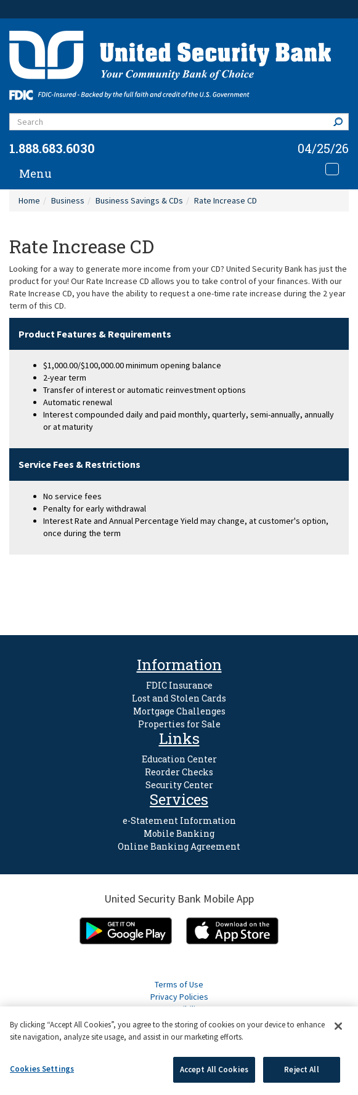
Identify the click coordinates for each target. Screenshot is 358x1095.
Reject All (301, 1069)
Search (341, 121)
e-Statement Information (179, 820)
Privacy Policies (179, 996)
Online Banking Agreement (179, 846)
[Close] (338, 1026)
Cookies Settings (42, 1069)
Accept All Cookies (214, 1069)
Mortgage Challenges (179, 711)
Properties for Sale (179, 724)
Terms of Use (179, 984)
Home (29, 200)
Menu (35, 173)
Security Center (179, 785)
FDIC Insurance (179, 685)
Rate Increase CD (225, 200)
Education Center (179, 759)
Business (67, 200)
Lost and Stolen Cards (179, 698)
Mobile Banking (179, 833)
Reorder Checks (179, 772)
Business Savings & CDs (139, 200)
